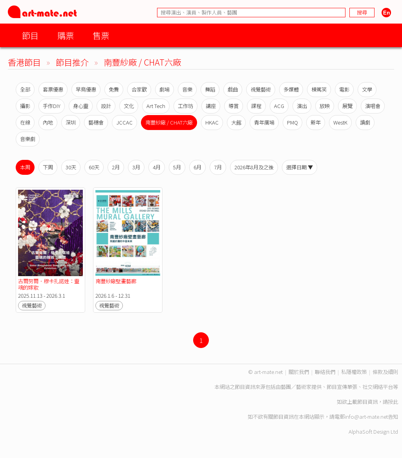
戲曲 (233, 89)
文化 (129, 106)
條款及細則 (385, 372)
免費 (114, 89)
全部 (25, 89)
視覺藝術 (260, 89)
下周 (48, 167)
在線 (25, 122)
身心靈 (80, 106)
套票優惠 (53, 89)
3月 (136, 167)
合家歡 (139, 89)
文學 (367, 89)
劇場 (164, 89)
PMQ (292, 122)
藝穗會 (96, 122)
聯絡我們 (325, 372)
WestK (340, 122)
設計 (106, 106)
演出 (302, 106)
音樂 (187, 89)
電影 (344, 89)
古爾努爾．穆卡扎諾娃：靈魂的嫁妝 (48, 284)
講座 (211, 106)
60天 (94, 167)
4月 (157, 167)
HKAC (212, 122)
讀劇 (365, 122)
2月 (116, 167)
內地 (48, 122)
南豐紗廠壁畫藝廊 (115, 281)
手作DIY (51, 106)
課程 (256, 106)
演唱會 (372, 106)
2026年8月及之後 (254, 167)
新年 (316, 122)
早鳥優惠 (86, 89)
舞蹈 (210, 89)
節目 (30, 35)
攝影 (25, 106)
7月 (218, 167)
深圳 (71, 122)
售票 (101, 35)
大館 (236, 122)
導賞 (233, 106)
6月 (197, 167)
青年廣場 (264, 122)
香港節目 (24, 62)
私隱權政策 (354, 372)
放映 (325, 106)
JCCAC (124, 122)
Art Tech (155, 106)
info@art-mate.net (366, 416)
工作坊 (185, 106)
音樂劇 (27, 139)
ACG (279, 106)
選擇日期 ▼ (299, 167)
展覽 (347, 106)
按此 (393, 401)
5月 (177, 167)
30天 (71, 167)
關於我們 (299, 372)
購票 (65, 35)
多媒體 (291, 89)
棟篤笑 (319, 89)
